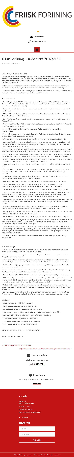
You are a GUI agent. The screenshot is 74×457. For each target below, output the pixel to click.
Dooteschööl (23, 412)
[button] (37, 440)
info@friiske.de (28, 409)
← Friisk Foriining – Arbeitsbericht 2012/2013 (16, 345)
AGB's (39, 412)
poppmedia (56, 455)
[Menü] (36, 49)
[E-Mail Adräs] (37, 434)
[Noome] (37, 428)
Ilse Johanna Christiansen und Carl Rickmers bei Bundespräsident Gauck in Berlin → (45, 349)
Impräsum (32, 412)
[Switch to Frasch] (37, 31)
